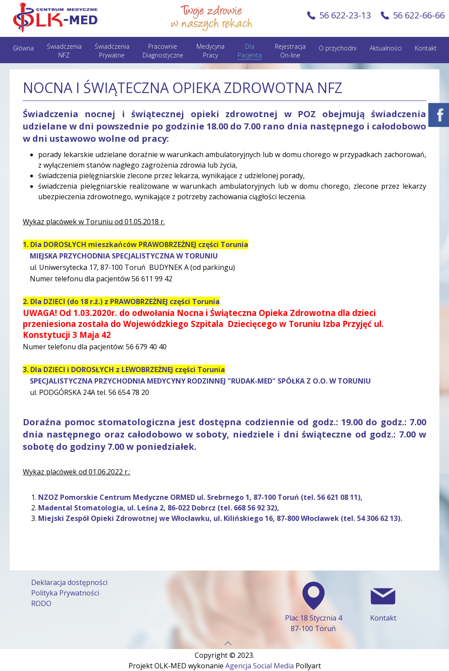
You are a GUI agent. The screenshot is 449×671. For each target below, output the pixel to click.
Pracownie (163, 51)
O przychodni (337, 48)
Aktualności (386, 48)
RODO (41, 603)
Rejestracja (290, 51)
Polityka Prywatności (65, 593)
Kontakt (426, 48)
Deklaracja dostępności (69, 582)
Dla (250, 51)
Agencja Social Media (259, 666)
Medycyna (210, 51)
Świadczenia (64, 51)
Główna (23, 48)
